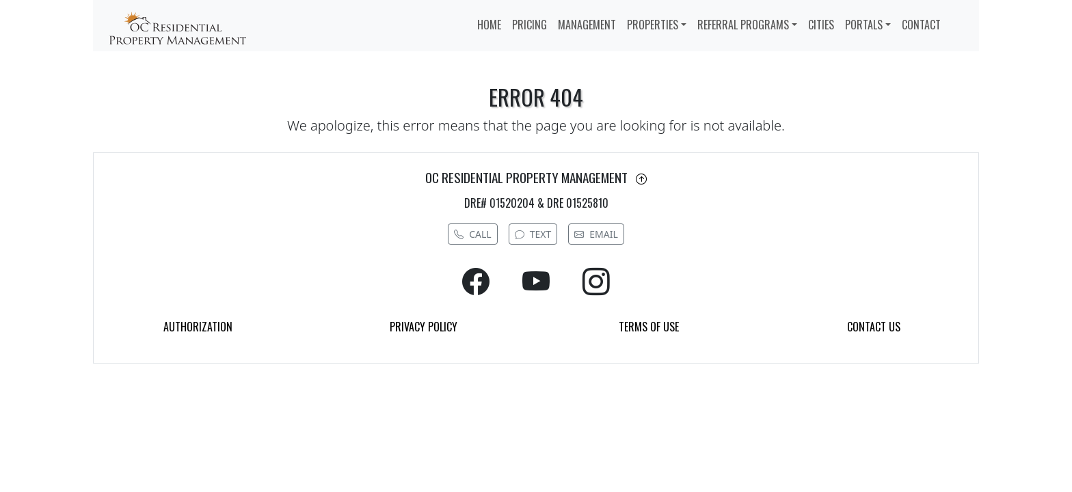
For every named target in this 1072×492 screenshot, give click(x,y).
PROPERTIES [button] (652, 24)
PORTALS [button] (864, 24)
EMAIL (596, 234)
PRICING (529, 24)
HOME (489, 24)
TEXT (533, 234)
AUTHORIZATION (197, 326)
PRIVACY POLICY (423, 326)
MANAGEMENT (587, 24)
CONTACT (921, 24)
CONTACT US (873, 326)
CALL (472, 234)
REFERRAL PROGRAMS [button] (743, 24)
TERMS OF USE (649, 326)
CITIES (821, 24)
